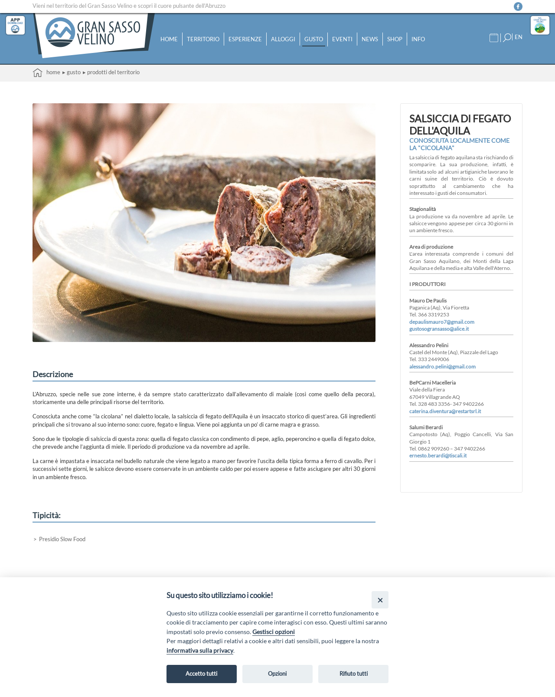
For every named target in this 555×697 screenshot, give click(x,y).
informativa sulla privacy (199, 650)
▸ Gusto (71, 72)
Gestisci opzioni (273, 631)
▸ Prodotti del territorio (111, 72)
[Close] (380, 599)
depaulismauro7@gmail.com (441, 322)
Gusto (313, 39)
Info (418, 39)
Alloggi (283, 39)
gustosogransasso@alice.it (439, 328)
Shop (394, 39)
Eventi (342, 39)
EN (518, 36)
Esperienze (245, 39)
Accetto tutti (201, 673)
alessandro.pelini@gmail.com (442, 366)
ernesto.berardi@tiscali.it (438, 455)
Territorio (203, 39)
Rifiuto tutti (354, 673)
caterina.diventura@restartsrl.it (445, 411)
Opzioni (277, 673)
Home (169, 39)
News (370, 39)
